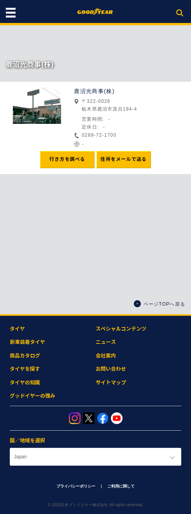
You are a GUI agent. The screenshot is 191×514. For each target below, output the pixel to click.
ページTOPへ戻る (159, 303)
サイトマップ (111, 382)
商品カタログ (25, 355)
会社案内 (106, 355)
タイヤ (17, 329)
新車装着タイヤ (27, 342)
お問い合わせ (111, 369)
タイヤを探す (25, 369)
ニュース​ (106, 342)
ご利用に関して (121, 486)
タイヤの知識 (25, 382)
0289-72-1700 (99, 135)
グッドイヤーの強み (32, 396)
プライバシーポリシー (75, 486)
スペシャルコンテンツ (121, 329)
